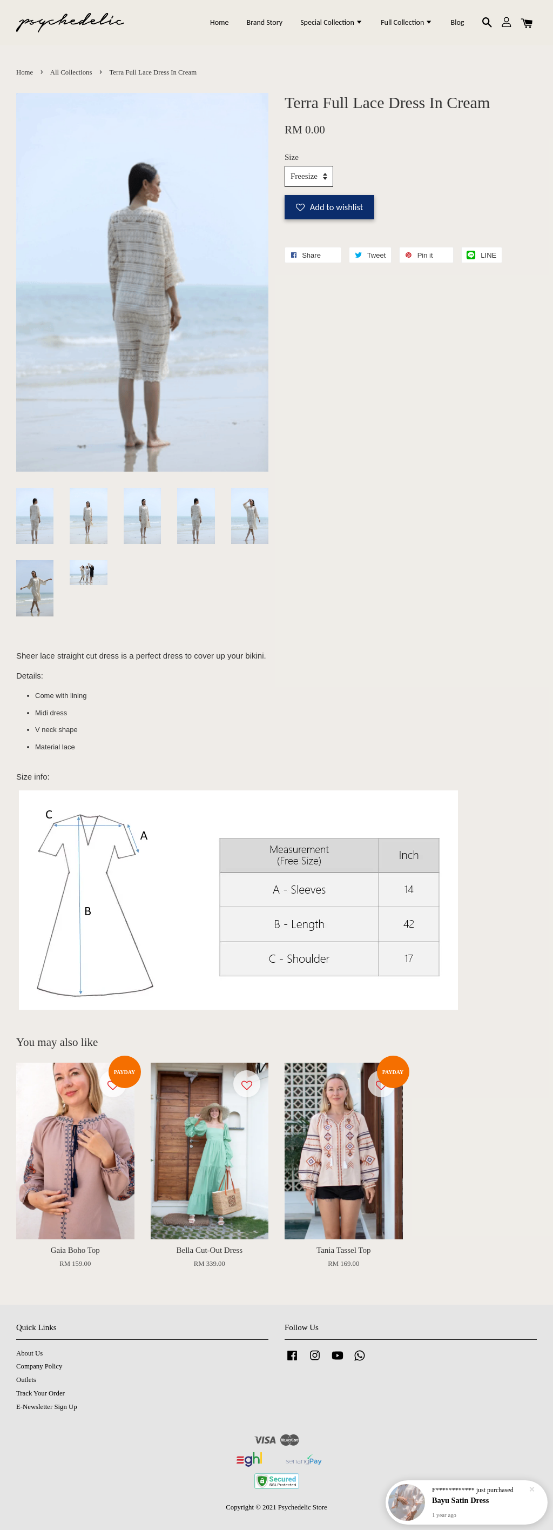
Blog (457, 22)
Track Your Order (40, 1393)
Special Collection (331, 22)
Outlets (26, 1380)
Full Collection (407, 22)
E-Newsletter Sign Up (46, 1407)
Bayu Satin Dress (460, 1502)
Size (292, 157)
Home (219, 22)
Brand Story (264, 22)
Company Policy (39, 1366)
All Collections (71, 72)
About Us (29, 1353)
